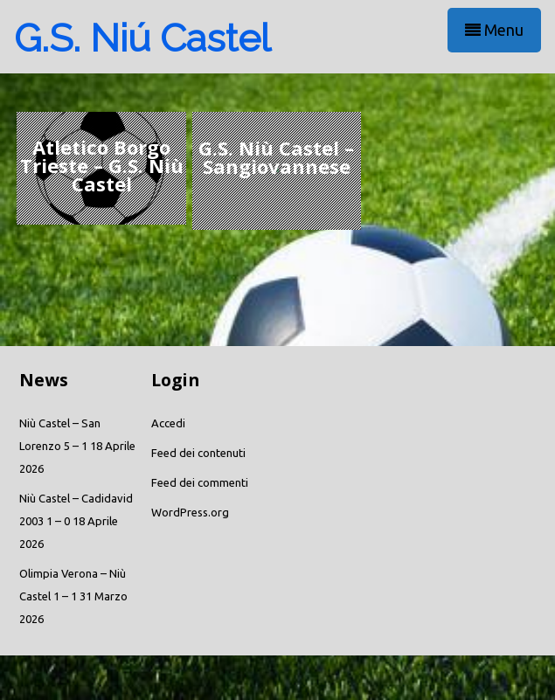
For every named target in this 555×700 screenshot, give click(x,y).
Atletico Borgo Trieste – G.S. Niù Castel (102, 165)
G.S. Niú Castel (142, 38)
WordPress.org (190, 512)
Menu (494, 29)
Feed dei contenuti (198, 453)
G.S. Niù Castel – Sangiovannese (276, 157)
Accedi (168, 423)
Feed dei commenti (199, 482)
